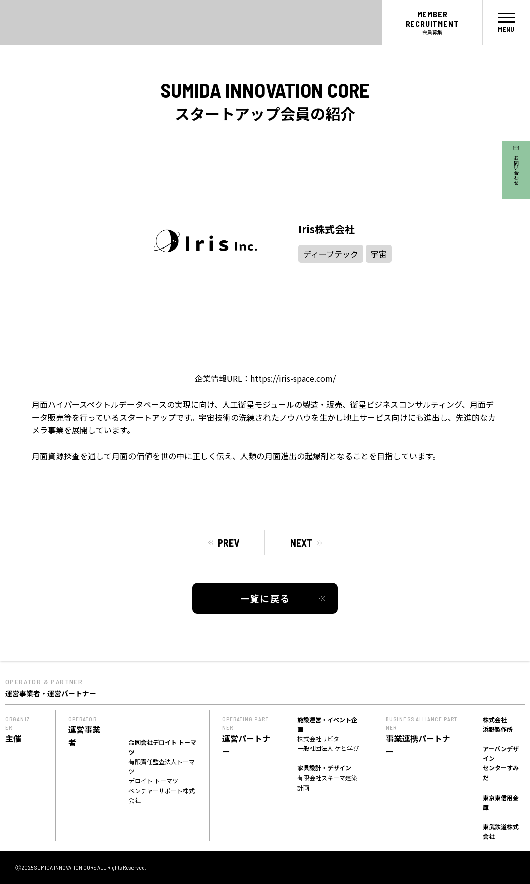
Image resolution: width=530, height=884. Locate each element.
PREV (228, 543)
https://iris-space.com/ (293, 378)
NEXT (301, 543)
